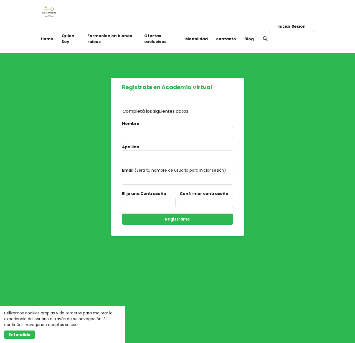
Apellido (130, 147)
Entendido (20, 334)
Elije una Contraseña (144, 193)
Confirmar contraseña (204, 193)
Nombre (131, 123)
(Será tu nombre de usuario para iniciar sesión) (174, 170)
